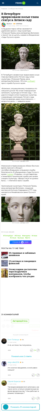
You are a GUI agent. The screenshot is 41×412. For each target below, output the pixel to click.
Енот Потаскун (14, 340)
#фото (27, 238)
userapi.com (24, 161)
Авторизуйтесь (20, 321)
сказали (10, 174)
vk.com (11, 232)
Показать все (21, 356)
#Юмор (18, 236)
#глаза (34, 236)
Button (9, 24)
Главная (4, 8)
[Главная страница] (20, 3)
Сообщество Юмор (15, 8)
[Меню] (3, 3)
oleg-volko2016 (14, 362)
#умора (20, 238)
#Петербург (8, 236)
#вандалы (26, 236)
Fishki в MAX (20, 242)
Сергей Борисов (14, 381)
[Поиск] (37, 3)
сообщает (31, 81)
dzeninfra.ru (24, 70)
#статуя (13, 238)
